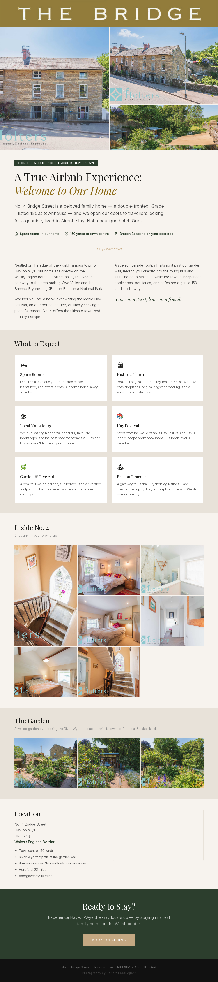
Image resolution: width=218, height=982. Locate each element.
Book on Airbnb (109, 945)
